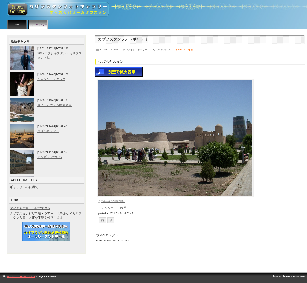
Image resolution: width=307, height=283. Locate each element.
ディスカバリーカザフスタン (30, 208)
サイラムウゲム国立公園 (54, 105)
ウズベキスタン (161, 49)
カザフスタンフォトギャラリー (130, 49)
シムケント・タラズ (51, 79)
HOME (17, 25)
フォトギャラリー (38, 25)
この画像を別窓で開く (113, 201)
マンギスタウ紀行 (49, 157)
